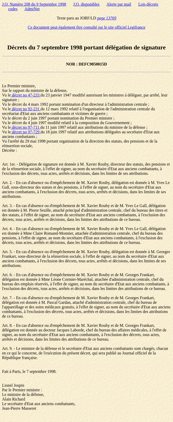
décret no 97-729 (25, 132)
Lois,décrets (148, 4)
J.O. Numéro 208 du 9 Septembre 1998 (34, 4)
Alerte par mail (118, 4)
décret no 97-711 (25, 127)
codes (12, 9)
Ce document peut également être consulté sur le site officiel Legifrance (86, 27)
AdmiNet (32, 9)
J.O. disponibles (86, 4)
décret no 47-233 (25, 95)
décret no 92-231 (25, 109)
